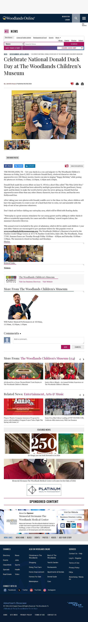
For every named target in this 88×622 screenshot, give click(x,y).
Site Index (14, 614)
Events (67, 40)
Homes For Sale (35, 576)
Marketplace (33, 581)
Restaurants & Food (40, 37)
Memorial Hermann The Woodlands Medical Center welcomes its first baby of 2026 (44, 480)
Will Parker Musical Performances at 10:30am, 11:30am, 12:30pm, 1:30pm (23, 322)
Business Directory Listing (71, 517)
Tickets (7, 267)
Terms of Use (74, 563)
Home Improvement (36, 572)
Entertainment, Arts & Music (44, 394)
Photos (73, 40)
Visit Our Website (71, 512)
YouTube (37, 590)
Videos (80, 40)
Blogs (60, 40)
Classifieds (7, 564)
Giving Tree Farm (35, 567)
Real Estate (7, 574)
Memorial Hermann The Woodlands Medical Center (34, 517)
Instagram (52, 590)
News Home (20, 537)
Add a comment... (48, 340)
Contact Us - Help (75, 553)
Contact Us (52, 614)
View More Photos (12, 157)
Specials (6, 569)
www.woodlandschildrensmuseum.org (21, 231)
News (14, 31)
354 (72, 358)
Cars (49, 581)
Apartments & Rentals (55, 572)
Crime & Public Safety (23, 37)
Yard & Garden (52, 562)
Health (17, 569)
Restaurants (52, 567)
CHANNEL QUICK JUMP (69, 48)
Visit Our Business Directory (29, 281)
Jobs (17, 560)
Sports (51, 37)
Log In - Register (75, 558)
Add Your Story (13, 48)
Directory (6, 555)
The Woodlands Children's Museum (37, 276)
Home (5, 614)
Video (17, 574)
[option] (44, 114)
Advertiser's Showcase (14, 602)
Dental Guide (52, 576)
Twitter (25, 590)
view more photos (77, 166)
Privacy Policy (74, 567)
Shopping (32, 562)
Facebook (12, 590)
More (58, 37)
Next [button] (83, 359)
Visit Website (48, 281)
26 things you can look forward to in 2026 (44, 455)
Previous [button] (80, 359)
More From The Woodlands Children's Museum (35, 289)
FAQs (71, 572)
